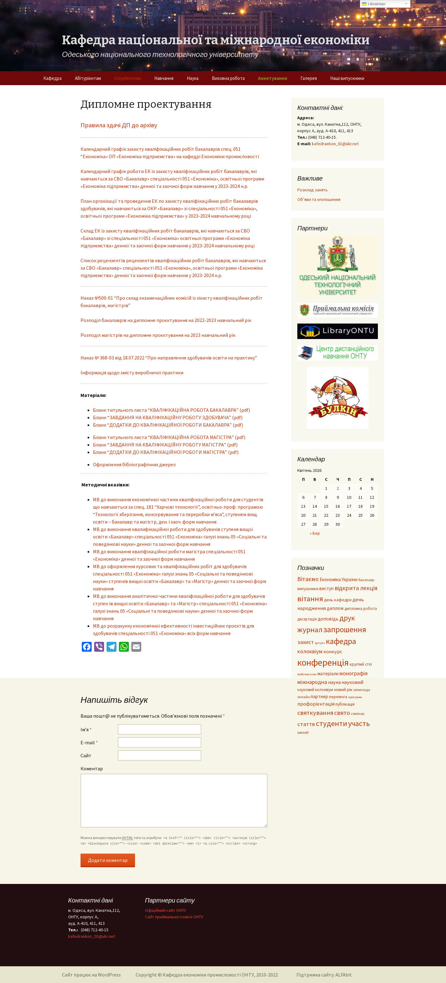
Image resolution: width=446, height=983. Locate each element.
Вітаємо (308, 579)
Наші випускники (347, 78)
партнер (319, 696)
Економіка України (338, 579)
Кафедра (52, 78)
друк (347, 617)
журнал (309, 629)
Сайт (86, 755)
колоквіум (309, 651)
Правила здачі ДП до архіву (119, 125)
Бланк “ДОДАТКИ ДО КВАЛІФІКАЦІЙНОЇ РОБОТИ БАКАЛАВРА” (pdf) (168, 425)
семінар (357, 713)
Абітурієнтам (88, 78)
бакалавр (366, 579)
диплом (335, 608)
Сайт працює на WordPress (91, 975)
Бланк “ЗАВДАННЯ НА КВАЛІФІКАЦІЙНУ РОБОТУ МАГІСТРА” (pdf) (165, 444)
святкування (315, 713)
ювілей (302, 732)
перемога (338, 696)
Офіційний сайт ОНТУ (165, 910)
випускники (307, 588)
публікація (345, 704)
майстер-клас (307, 674)
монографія (353, 673)
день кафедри (338, 599)
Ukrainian (373, 4)
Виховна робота (228, 78)
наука (334, 682)
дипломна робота (360, 608)
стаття (306, 724)
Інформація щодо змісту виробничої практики (132, 372)
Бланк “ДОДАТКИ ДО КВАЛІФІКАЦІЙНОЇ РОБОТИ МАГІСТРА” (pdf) (165, 452)
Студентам (127, 78)
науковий (352, 682)
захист (305, 642)
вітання (310, 598)
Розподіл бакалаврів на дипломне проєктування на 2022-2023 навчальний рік (166, 320)
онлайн (303, 696)
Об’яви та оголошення (318, 199)
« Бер (315, 533)
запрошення (344, 629)
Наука (193, 78)
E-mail (89, 742)
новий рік (343, 689)
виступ (326, 588)
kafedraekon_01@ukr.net (335, 143)
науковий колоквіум (315, 689)
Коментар (92, 768)
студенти (331, 723)
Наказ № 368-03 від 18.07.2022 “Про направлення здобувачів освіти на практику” (169, 357)
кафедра (341, 641)
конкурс (333, 651)
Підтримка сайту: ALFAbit (324, 975)
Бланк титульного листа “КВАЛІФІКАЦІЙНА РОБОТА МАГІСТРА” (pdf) (169, 437)
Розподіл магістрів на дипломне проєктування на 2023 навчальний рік (158, 335)
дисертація (307, 618)
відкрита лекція (356, 588)
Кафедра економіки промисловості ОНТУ (208, 975)
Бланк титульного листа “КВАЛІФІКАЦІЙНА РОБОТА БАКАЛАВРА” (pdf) (171, 410)
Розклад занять (312, 190)
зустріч (320, 643)
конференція (323, 662)
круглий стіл (361, 664)
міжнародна (312, 681)
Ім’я (86, 729)
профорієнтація (315, 704)
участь (359, 723)
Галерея (308, 78)
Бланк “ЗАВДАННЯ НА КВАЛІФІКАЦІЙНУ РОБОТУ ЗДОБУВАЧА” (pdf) (168, 417)
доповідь (328, 618)
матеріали (328, 673)
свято (342, 713)
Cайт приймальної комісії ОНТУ (174, 917)
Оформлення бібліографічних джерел (134, 464)
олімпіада (361, 689)
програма (355, 697)
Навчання (163, 78)
